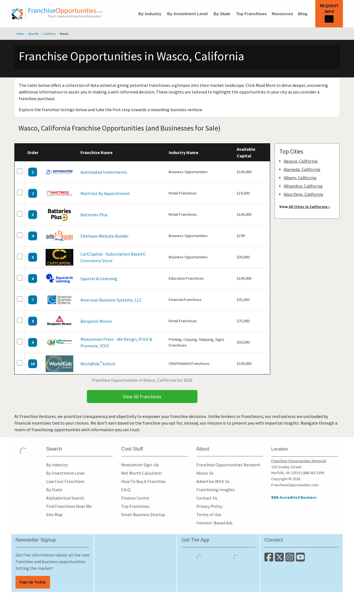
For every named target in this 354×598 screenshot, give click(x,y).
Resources (282, 13)
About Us (205, 473)
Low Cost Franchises (65, 481)
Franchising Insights (215, 489)
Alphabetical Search (65, 498)
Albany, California (300, 177)
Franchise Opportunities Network (228, 464)
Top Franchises (251, 13)
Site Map (54, 514)
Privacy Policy (209, 506)
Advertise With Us (213, 481)
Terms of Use (208, 514)
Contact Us (206, 498)
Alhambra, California (303, 186)
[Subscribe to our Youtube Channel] (301, 559)
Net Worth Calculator (141, 473)
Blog (302, 13)
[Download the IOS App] (199, 557)
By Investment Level (187, 13)
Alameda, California (302, 169)
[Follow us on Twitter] (280, 559)
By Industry (150, 13)
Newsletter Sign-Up (140, 464)
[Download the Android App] (236, 557)
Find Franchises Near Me (69, 506)
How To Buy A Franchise (143, 481)
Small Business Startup (143, 514)
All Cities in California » (309, 206)
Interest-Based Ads (214, 523)
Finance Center (135, 498)
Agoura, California (300, 161)
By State (222, 13)
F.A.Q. (126, 489)
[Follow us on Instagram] (290, 559)
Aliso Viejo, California (303, 194)
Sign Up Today (32, 581)
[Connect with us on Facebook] (269, 559)
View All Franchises (142, 396)
